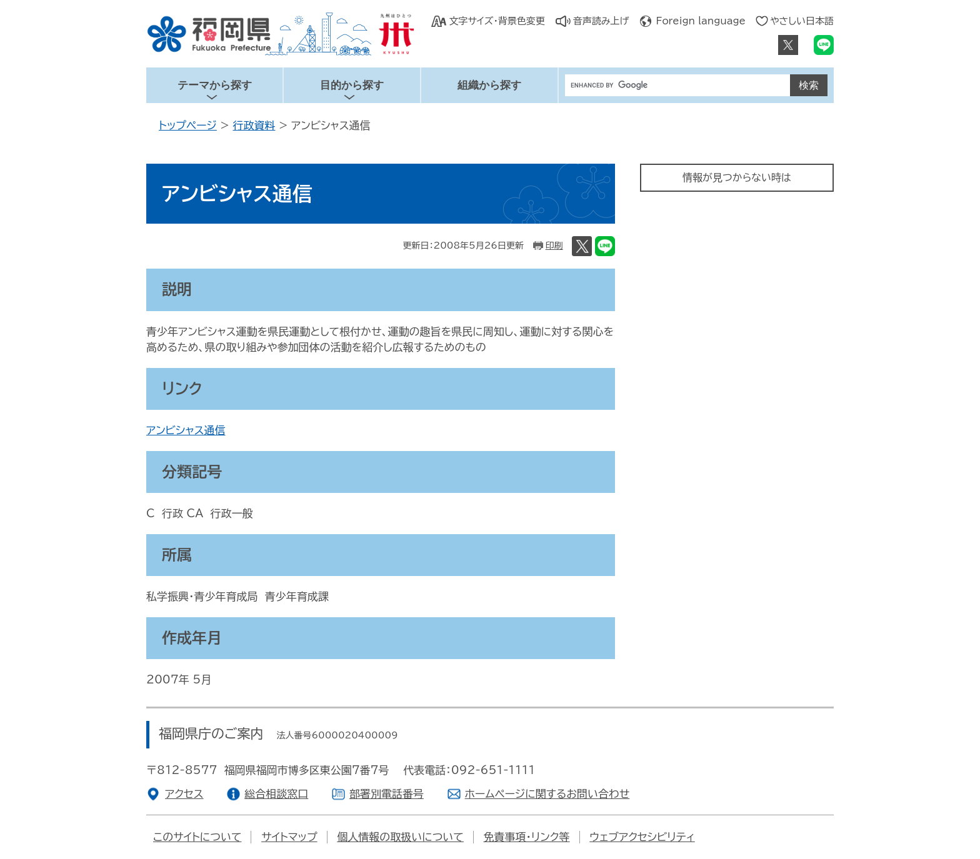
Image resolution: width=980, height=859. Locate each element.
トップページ (188, 125)
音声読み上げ (601, 21)
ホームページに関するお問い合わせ (547, 793)
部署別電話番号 (386, 793)
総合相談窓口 (276, 793)
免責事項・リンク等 (527, 837)
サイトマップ (289, 837)
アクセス (184, 793)
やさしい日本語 (802, 21)
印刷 (554, 245)
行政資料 (253, 125)
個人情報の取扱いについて (400, 837)
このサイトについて (197, 837)
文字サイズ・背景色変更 (496, 21)
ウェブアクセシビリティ (641, 837)
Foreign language (701, 21)
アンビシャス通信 (186, 430)
